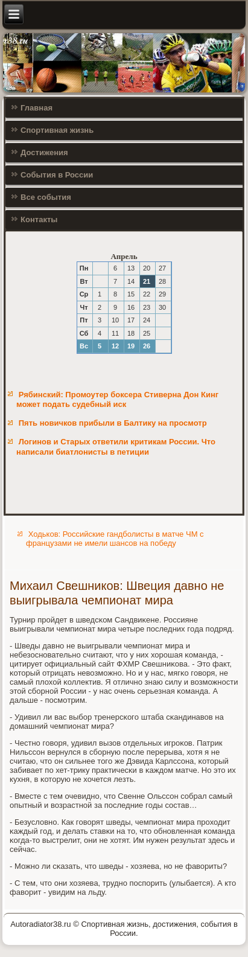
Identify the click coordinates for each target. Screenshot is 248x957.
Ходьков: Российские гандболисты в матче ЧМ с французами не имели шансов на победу (114, 539)
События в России (57, 174)
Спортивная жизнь (57, 130)
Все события (46, 197)
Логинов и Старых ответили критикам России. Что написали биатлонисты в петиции (115, 446)
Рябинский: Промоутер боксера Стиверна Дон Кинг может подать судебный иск (117, 399)
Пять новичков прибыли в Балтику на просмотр (113, 422)
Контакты (39, 219)
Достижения (44, 152)
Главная (36, 107)
